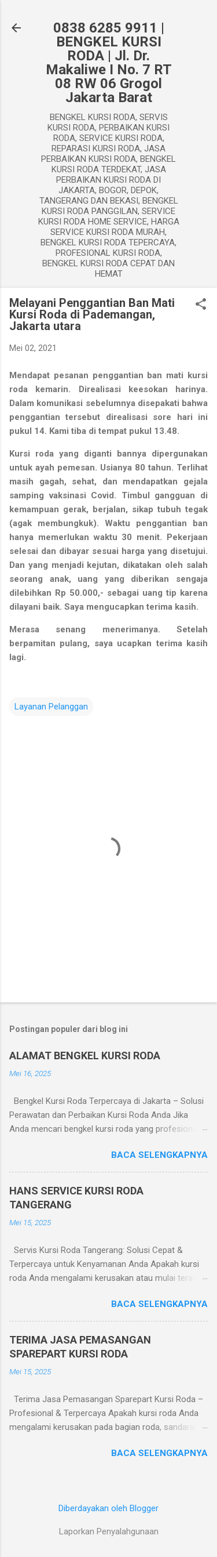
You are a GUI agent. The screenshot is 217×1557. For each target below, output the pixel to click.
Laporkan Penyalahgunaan (109, 1531)
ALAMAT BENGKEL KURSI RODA (84, 1055)
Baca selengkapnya (159, 1155)
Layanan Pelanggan (51, 706)
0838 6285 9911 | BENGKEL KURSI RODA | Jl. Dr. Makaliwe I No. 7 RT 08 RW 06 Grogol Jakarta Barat (109, 63)
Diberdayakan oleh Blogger (108, 1508)
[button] (201, 305)
